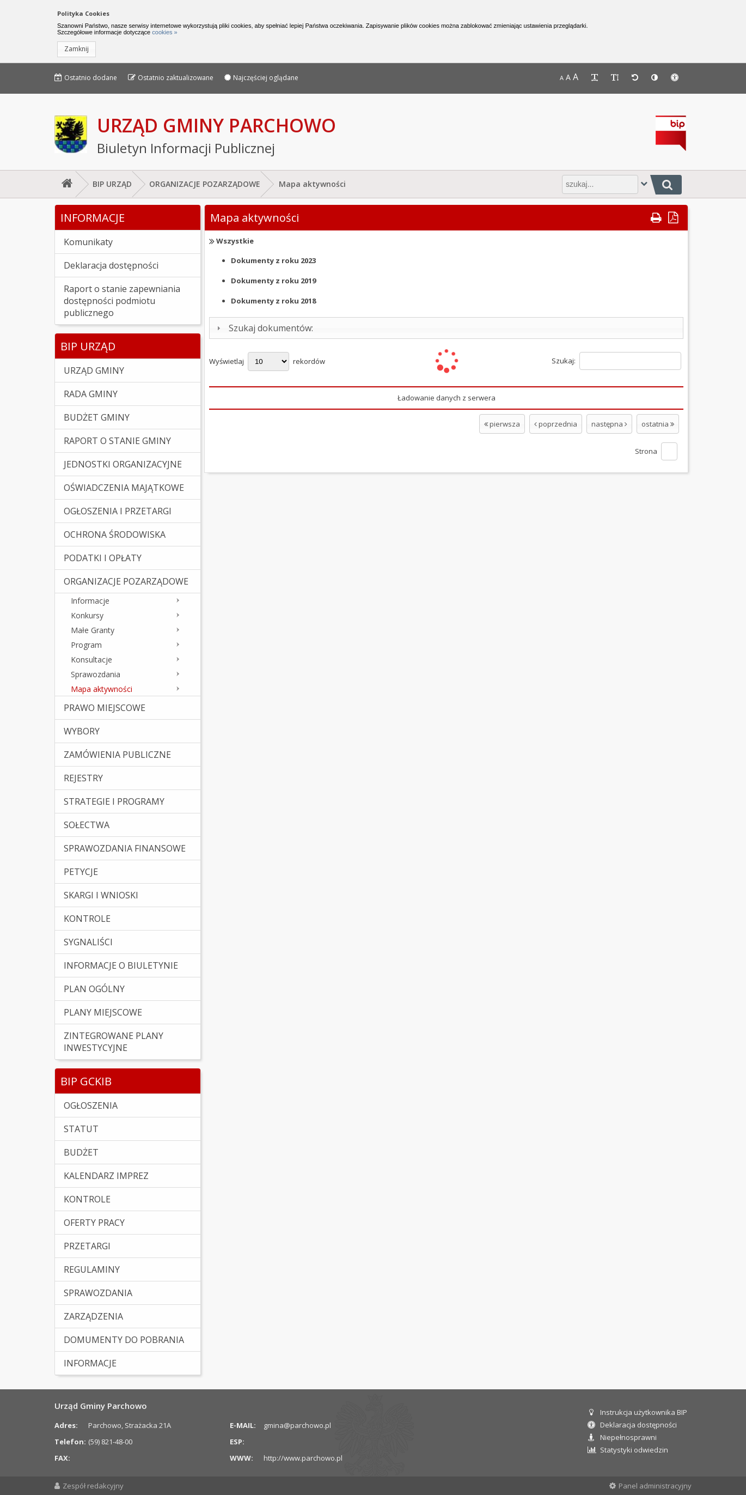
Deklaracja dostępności (632, 1425)
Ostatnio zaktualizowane (170, 77)
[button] (76, 49)
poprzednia (555, 424)
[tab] (446, 328)
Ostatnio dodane (85, 77)
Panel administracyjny (650, 1486)
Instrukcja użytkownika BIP (637, 1412)
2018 (273, 301)
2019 (273, 280)
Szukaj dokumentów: (271, 328)
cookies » (164, 32)
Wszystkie (235, 241)
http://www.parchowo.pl (303, 1458)
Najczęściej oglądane (261, 77)
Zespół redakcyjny (89, 1486)
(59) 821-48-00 (110, 1442)
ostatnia (657, 424)
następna (609, 424)
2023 (273, 260)
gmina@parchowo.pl (297, 1425)
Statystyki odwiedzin (628, 1450)
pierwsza (502, 424)
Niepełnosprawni (622, 1437)
